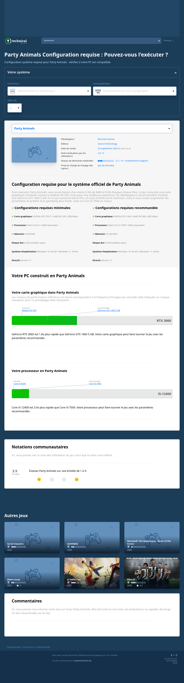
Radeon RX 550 (29, 310)
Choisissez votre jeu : (169, 128)
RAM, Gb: (12, 100)
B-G (174, 655)
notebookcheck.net (82, 660)
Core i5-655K (20, 383)
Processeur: (13, 83)
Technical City (16, 41)
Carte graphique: (101, 83)
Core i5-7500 (95, 383)
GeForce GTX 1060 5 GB (108, 310)
